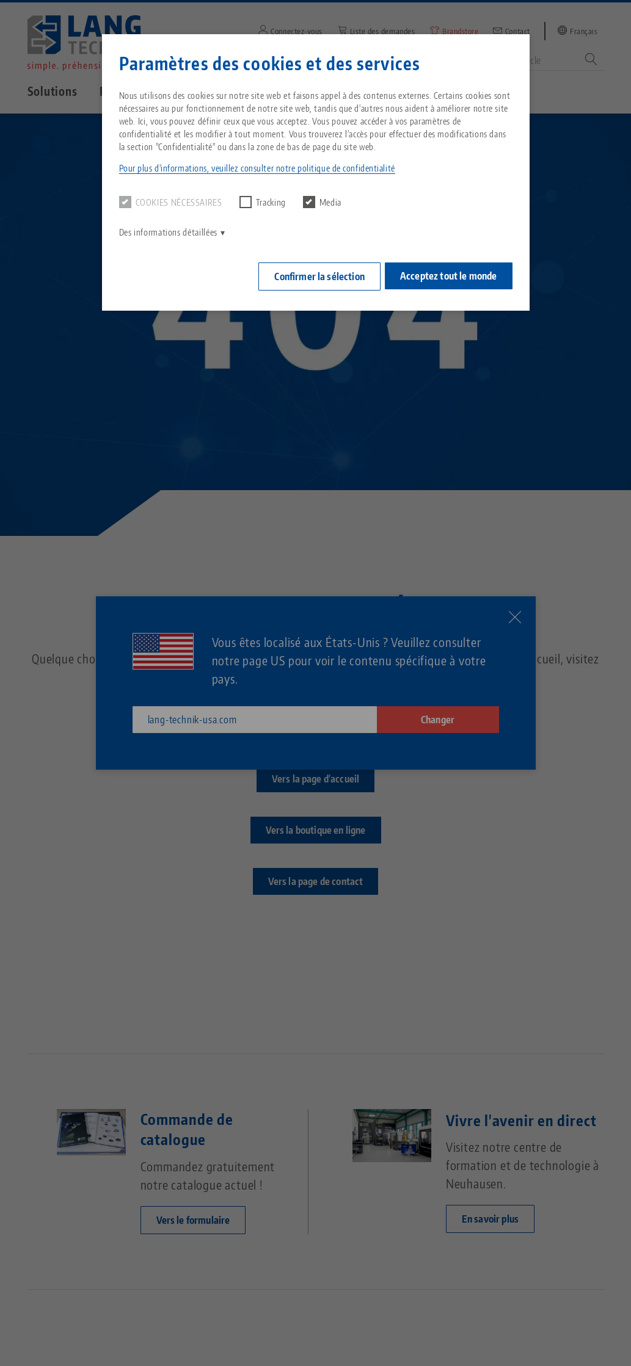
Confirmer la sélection (314, 274)
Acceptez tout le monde (448, 273)
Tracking (262, 202)
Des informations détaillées (168, 232)
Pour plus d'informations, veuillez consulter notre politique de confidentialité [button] (257, 168)
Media (322, 202)
